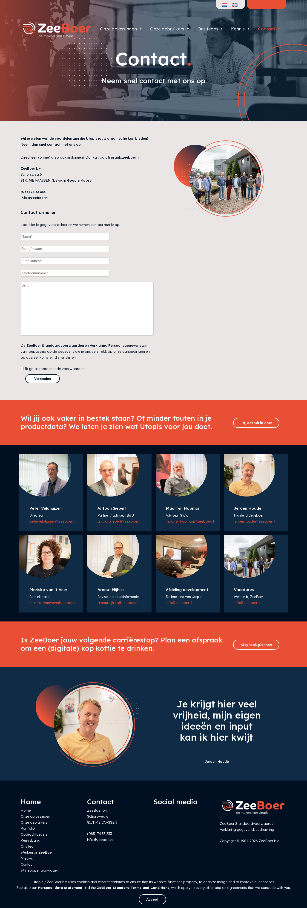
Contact (269, 29)
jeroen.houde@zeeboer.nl (254, 521)
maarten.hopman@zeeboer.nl (190, 521)
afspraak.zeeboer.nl (122, 157)
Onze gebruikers (170, 29)
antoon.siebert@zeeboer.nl (119, 521)
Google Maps (78, 180)
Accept (152, 899)
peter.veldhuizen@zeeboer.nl (52, 521)
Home (26, 810)
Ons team (211, 29)
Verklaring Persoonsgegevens (115, 345)
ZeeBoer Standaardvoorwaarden (55, 345)
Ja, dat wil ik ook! (256, 423)
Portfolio (28, 828)
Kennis (240, 29)
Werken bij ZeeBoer (37, 852)
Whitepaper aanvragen (40, 870)
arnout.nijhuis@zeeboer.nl (118, 602)
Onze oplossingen (121, 29)
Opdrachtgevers (34, 834)
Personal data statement (60, 887)
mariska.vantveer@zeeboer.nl (53, 602)
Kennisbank (30, 840)
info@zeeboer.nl (34, 197)
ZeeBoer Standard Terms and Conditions (133, 887)
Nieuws (27, 858)
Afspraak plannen (256, 644)
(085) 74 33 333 (33, 191)
